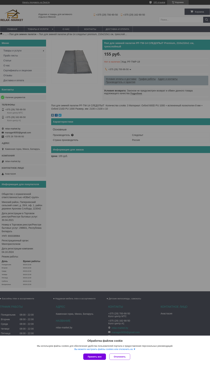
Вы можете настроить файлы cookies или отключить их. (103, 349)
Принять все (95, 356)
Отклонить (120, 356)
